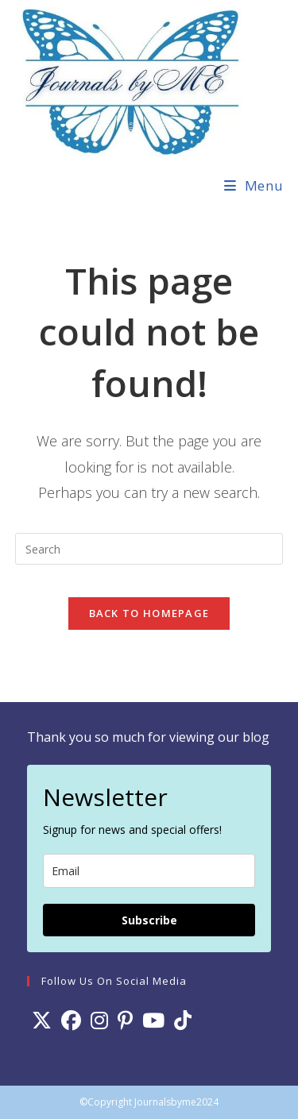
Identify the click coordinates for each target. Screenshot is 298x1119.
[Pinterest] (125, 1020)
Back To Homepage (149, 613)
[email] (149, 871)
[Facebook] (71, 1020)
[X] (42, 1020)
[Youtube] (153, 1020)
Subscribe (149, 920)
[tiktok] (183, 1020)
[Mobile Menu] (254, 185)
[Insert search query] (149, 549)
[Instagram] (99, 1020)
